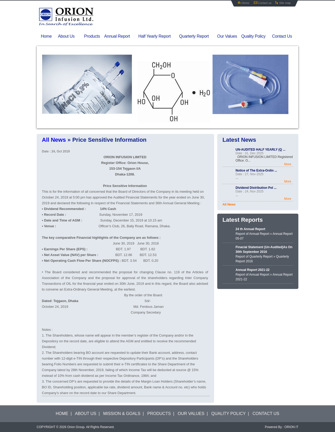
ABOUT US (85, 413)
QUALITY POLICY (228, 413)
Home (245, 2)
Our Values (227, 36)
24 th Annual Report (250, 229)
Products (92, 36)
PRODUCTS (159, 413)
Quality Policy (253, 36)
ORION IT (291, 427)
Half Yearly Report (157, 36)
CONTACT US (266, 413)
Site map (285, 2)
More (287, 164)
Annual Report (120, 36)
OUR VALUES (191, 413)
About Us (70, 36)
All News (229, 204)
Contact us (265, 2)
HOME (62, 413)
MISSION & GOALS (121, 413)
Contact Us (282, 36)
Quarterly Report (197, 36)
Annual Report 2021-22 (253, 270)
